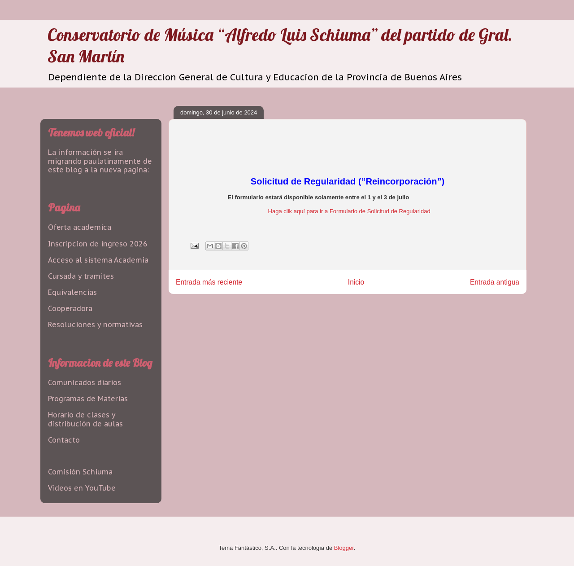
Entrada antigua (494, 282)
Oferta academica (79, 227)
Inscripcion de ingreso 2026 (98, 243)
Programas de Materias (88, 398)
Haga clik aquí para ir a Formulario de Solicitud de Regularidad (349, 211)
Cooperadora (70, 308)
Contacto (64, 439)
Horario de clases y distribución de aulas (85, 419)
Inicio (356, 282)
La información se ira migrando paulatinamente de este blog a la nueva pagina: (100, 161)
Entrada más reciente (209, 282)
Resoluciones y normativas (95, 324)
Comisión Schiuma (80, 471)
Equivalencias (72, 292)
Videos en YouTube (82, 487)
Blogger (344, 547)
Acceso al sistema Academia (98, 259)
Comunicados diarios (84, 382)
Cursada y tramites (81, 276)
